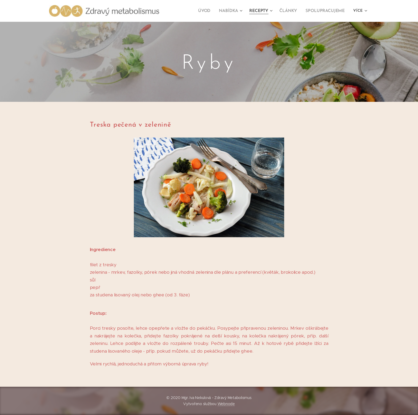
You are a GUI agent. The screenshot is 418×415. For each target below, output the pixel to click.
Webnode (226, 403)
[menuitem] (209, 11)
